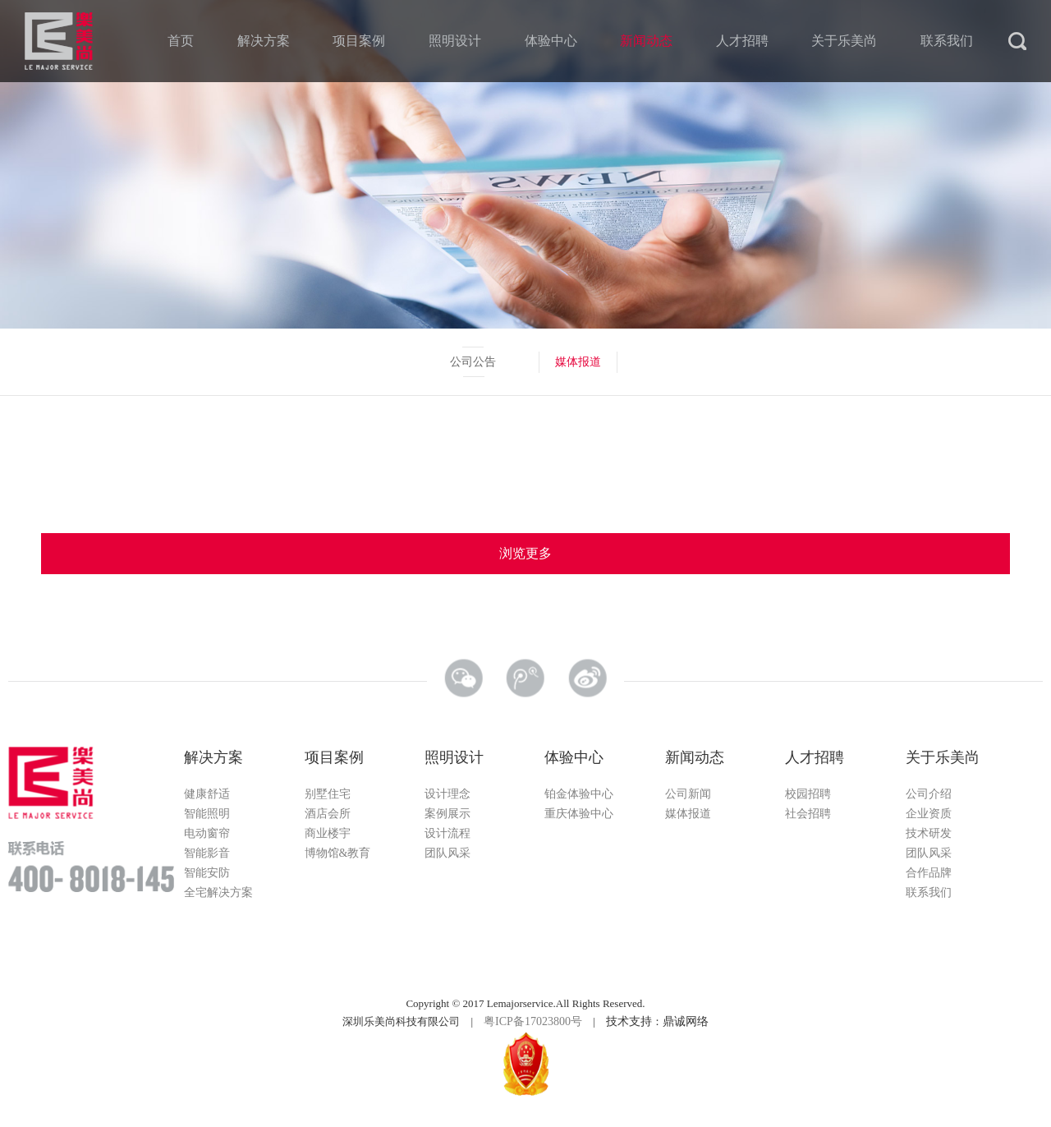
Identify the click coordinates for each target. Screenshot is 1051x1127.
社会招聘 (808, 813)
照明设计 (455, 41)
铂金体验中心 (578, 794)
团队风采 (447, 853)
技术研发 (929, 833)
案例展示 (447, 813)
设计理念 (447, 794)
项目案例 (359, 41)
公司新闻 (688, 794)
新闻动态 (646, 41)
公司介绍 (929, 794)
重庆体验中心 (578, 813)
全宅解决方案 (218, 892)
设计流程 (447, 833)
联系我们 (946, 41)
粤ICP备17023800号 (533, 1021)
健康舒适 (207, 794)
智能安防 (207, 873)
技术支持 (629, 1021)
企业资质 (929, 813)
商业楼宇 (328, 833)
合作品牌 (929, 873)
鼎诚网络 (686, 1021)
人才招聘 (742, 41)
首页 (181, 41)
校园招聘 (808, 794)
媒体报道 (578, 361)
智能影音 (207, 853)
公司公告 (473, 361)
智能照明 (207, 813)
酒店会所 (328, 813)
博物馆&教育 (338, 853)
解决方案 (263, 41)
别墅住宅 (328, 794)
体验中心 (551, 41)
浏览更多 (525, 553)
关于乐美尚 (844, 41)
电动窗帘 (207, 833)
